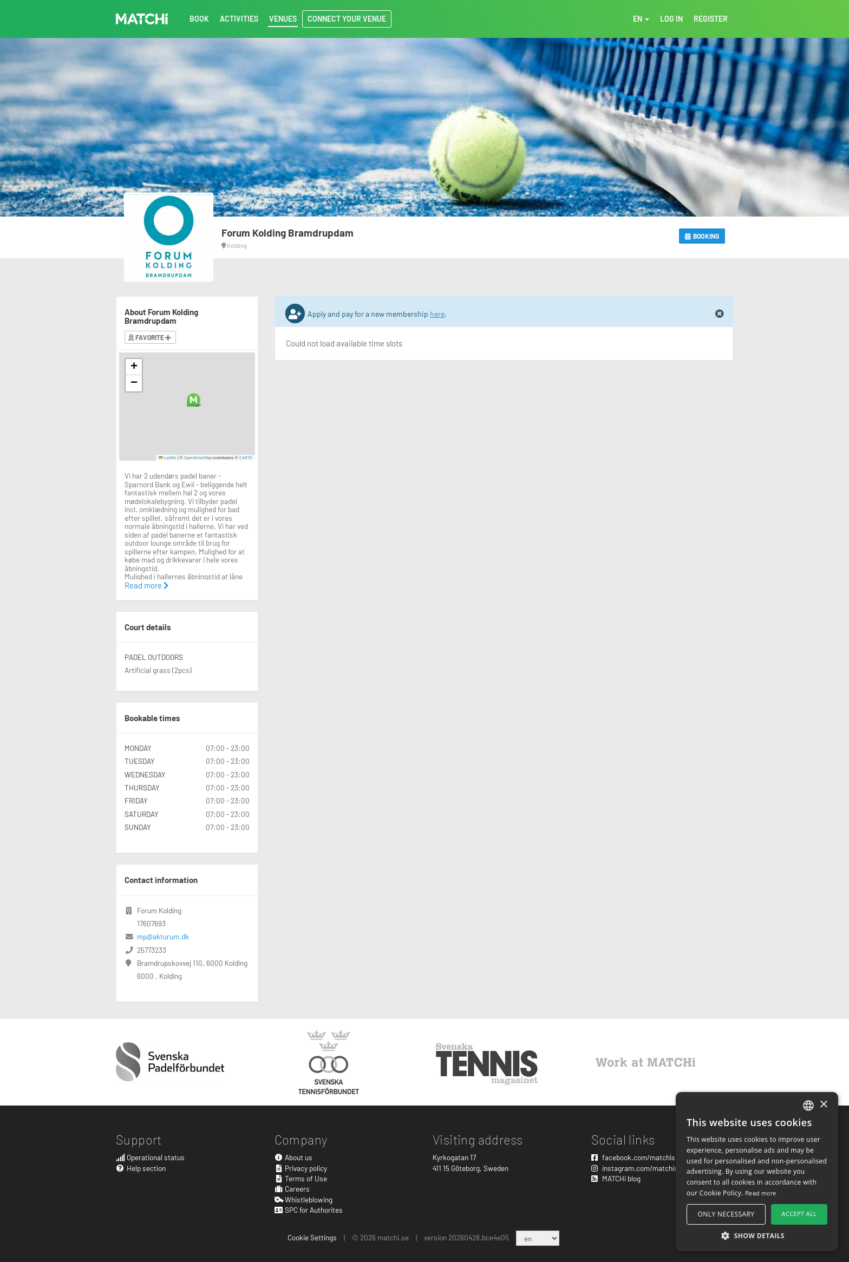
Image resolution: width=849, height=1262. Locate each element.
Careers (292, 1188)
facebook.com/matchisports (641, 1157)
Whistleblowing (304, 1199)
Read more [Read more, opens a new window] (760, 1192)
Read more (146, 585)
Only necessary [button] (726, 1214)
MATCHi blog (616, 1178)
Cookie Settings (312, 1237)
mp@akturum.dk (163, 936)
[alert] (757, 1171)
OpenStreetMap (198, 457)
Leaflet (168, 457)
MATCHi (142, 19)
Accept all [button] (799, 1213)
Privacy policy (301, 1168)
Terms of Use (301, 1178)
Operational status (150, 1157)
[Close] (719, 314)
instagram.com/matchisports (643, 1168)
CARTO (245, 457)
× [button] (823, 1105)
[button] (193, 400)
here (437, 313)
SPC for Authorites (309, 1209)
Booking (702, 236)
